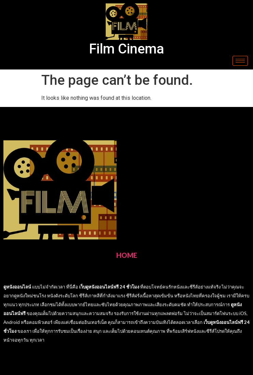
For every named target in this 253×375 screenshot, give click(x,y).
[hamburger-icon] (240, 61)
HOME (126, 255)
